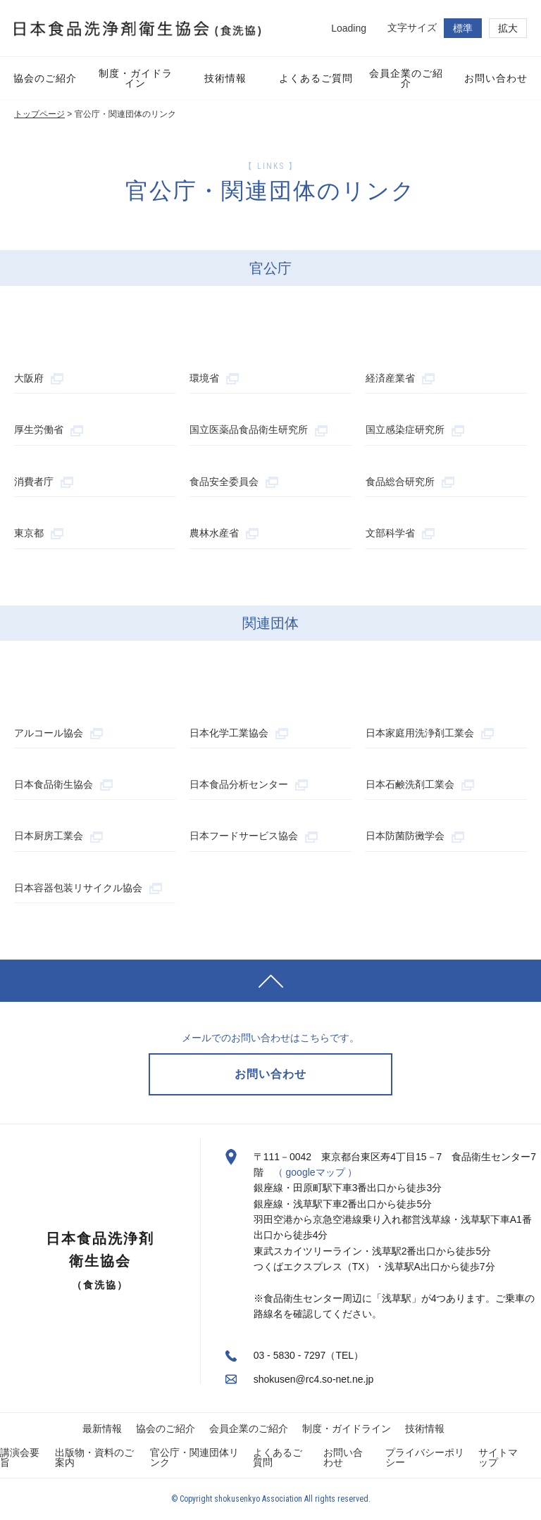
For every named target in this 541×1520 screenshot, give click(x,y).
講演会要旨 (19, 1457)
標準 (463, 28)
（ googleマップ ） (315, 1172)
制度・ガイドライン (346, 1428)
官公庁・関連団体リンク (194, 1457)
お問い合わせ (343, 1457)
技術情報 (424, 1428)
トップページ (39, 114)
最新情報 (102, 1428)
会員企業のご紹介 (248, 1428)
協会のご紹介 (165, 1428)
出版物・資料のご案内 (94, 1457)
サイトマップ (498, 1457)
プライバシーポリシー (424, 1457)
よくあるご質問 (277, 1457)
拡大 (508, 28)
